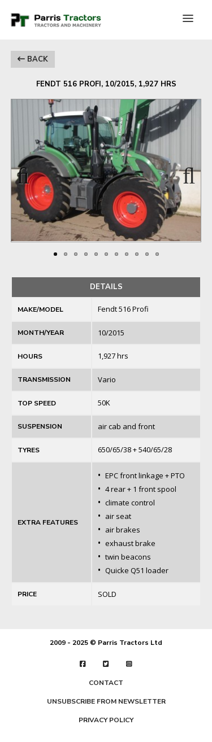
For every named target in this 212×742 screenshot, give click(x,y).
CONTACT (106, 682)
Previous (28, 172)
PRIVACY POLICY (106, 719)
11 (157, 254)
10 (147, 254)
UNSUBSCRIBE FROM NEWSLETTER (106, 701)
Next (183, 172)
